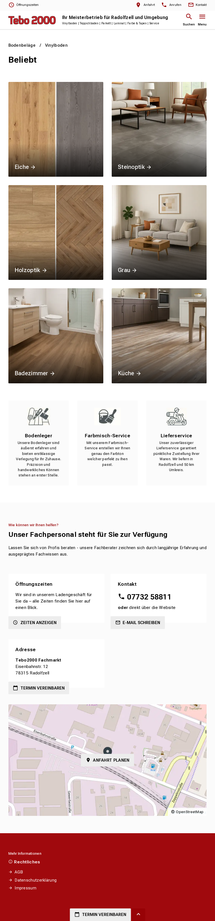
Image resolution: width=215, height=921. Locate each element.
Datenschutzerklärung (36, 880)
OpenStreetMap (190, 812)
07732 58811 (149, 597)
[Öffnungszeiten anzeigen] (23, 5)
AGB (19, 872)
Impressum (25, 888)
